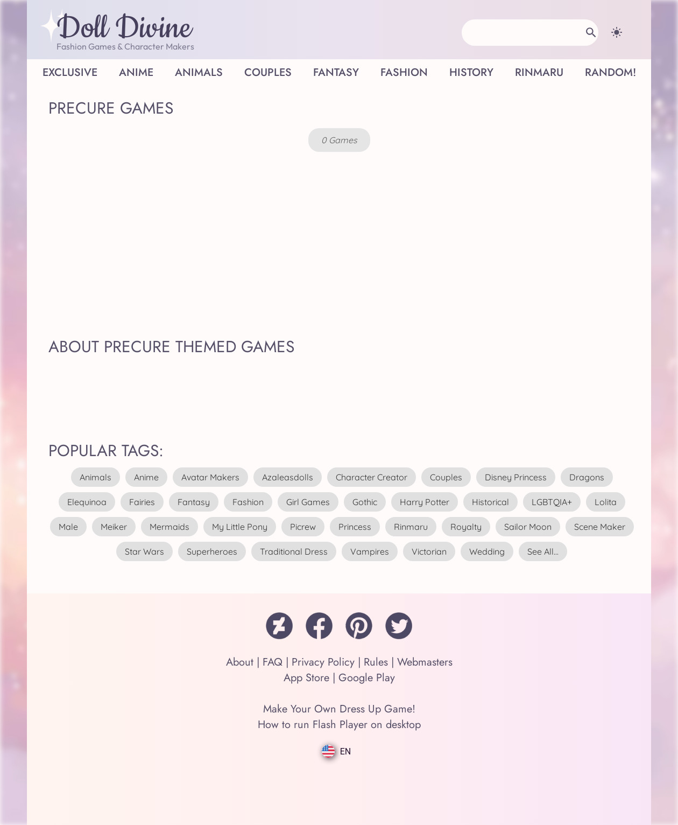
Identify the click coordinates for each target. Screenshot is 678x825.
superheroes (212, 551)
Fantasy (336, 72)
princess (354, 526)
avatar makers (210, 477)
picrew (303, 526)
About (239, 662)
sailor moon (528, 526)
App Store (306, 678)
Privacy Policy (323, 662)
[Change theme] (616, 32)
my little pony (239, 526)
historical (490, 502)
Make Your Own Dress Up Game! (339, 709)
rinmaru (411, 526)
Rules (376, 662)
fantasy (194, 502)
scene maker (599, 526)
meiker (114, 526)
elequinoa (87, 502)
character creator (371, 477)
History (471, 72)
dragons (586, 477)
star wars (144, 551)
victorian (429, 551)
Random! (610, 72)
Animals (199, 72)
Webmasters (425, 662)
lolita (606, 502)
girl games (308, 502)
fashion (248, 502)
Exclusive (70, 72)
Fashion (404, 72)
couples (446, 477)
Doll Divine (124, 28)
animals (95, 477)
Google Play (366, 678)
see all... (543, 551)
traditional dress (294, 551)
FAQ (272, 662)
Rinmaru (539, 72)
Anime (136, 72)
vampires (369, 551)
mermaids (169, 526)
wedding (487, 551)
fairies (142, 502)
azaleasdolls (287, 477)
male (68, 526)
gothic (364, 502)
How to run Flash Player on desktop (339, 724)
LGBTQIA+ (552, 502)
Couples (268, 72)
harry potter (424, 502)
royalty (466, 526)
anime (146, 477)
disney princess (516, 477)
